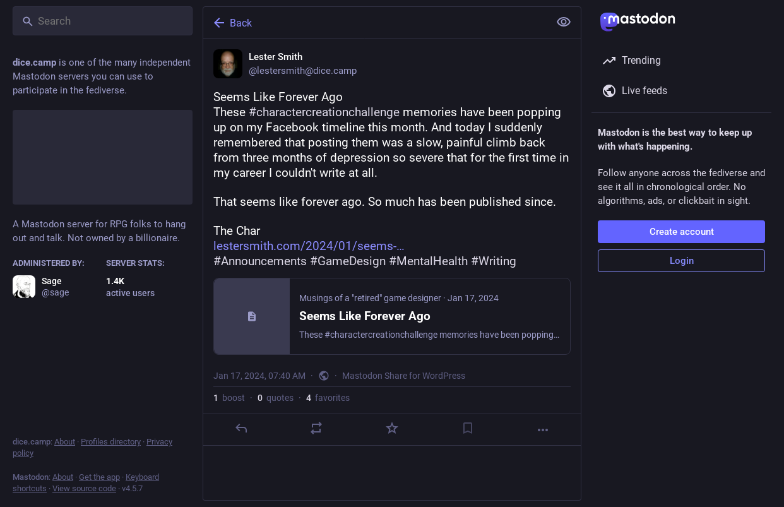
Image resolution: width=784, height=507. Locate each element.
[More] (542, 430)
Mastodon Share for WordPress (403, 376)
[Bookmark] (467, 428)
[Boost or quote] (316, 428)
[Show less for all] (564, 22)
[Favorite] (392, 428)
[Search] (103, 20)
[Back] (375, 23)
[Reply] (241, 428)
